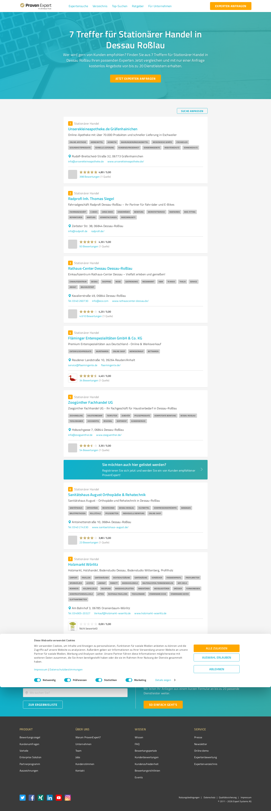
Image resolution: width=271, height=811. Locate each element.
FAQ (123, 744)
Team (71, 750)
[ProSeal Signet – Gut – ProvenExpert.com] (237, 744)
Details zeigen (163, 804)
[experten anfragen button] (230, 6)
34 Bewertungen (88, 380)
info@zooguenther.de (80, 435)
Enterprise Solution (30, 757)
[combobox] (75, 680)
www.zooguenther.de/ (109, 435)
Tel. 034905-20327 (79, 613)
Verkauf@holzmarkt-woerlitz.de (112, 613)
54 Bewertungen (88, 450)
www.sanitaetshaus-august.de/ (110, 527)
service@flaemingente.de (82, 365)
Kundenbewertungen (133, 757)
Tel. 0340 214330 (78, 527)
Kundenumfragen (29, 744)
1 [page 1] (198, 643)
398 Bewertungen (89, 176)
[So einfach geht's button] (163, 705)
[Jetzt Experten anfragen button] (135, 79)
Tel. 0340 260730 (78, 301)
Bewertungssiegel (30, 737)
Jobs (70, 757)
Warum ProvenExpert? (81, 737)
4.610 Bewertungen (90, 316)
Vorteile (24, 750)
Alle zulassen (216, 772)
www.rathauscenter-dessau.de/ (130, 301)
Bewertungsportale (132, 750)
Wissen (125, 737)
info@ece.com (100, 301)
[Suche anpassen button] (192, 111)
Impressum (41, 793)
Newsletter (179, 744)
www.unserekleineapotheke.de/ (125, 161)
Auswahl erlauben (216, 781)
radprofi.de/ (97, 231)
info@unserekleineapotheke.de (86, 161)
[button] (78, 6)
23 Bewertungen (88, 542)
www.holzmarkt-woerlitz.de (150, 613)
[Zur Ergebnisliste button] (43, 705)
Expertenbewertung (184, 757)
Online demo (180, 750)
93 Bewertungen (88, 246)
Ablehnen (216, 793)
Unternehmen (76, 744)
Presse (177, 737)
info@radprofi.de (77, 231)
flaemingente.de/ (111, 365)
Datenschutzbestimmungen (66, 793)
